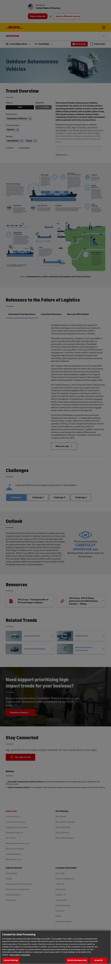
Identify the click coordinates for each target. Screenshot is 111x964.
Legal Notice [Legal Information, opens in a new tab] (25, 957)
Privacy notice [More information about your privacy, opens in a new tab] (14, 957)
